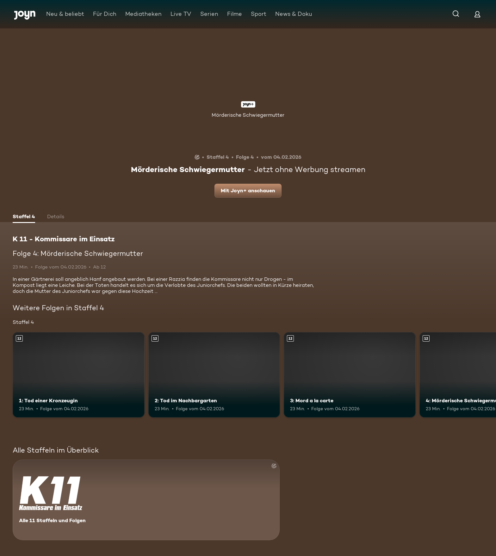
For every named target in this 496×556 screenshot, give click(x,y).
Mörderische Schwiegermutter (248, 115)
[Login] (477, 14)
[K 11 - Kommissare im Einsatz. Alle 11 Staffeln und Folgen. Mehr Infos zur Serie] (146, 500)
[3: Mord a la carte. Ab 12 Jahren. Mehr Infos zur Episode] (350, 375)
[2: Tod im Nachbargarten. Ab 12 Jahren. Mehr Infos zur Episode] (214, 375)
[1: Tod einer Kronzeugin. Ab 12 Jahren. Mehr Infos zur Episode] (79, 375)
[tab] (23, 217)
